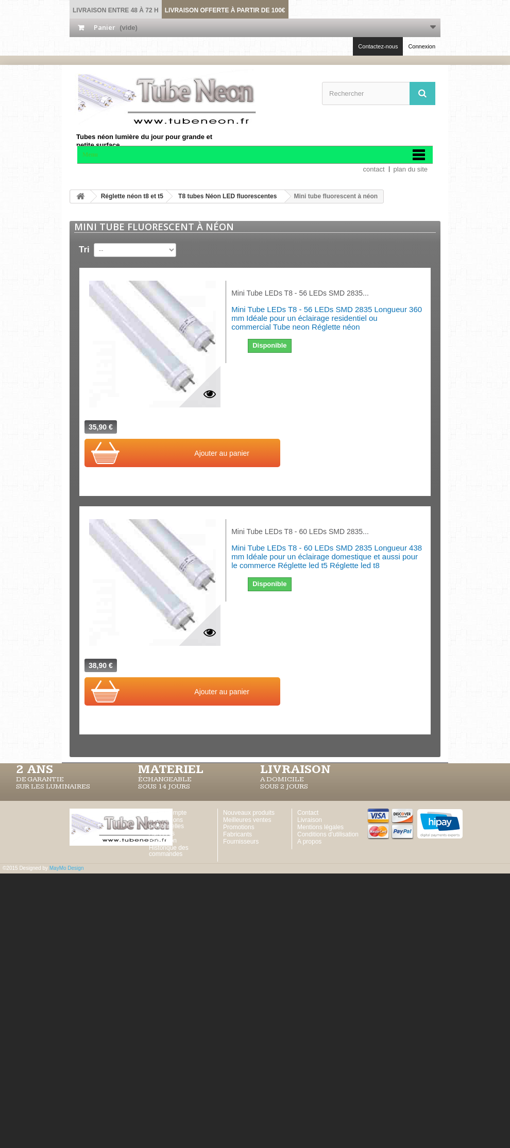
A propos (309, 841)
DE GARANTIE (40, 779)
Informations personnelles (166, 823)
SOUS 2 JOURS (284, 786)
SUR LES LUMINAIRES (53, 786)
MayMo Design (66, 868)
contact (374, 169)
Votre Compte (167, 812)
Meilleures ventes (247, 820)
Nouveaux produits (249, 812)
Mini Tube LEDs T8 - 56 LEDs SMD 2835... (300, 293)
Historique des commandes (169, 851)
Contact (307, 812)
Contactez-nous (378, 46)
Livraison (309, 820)
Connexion (421, 46)
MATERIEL (170, 769)
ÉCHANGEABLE (165, 779)
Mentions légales (320, 827)
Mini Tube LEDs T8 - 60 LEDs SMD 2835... (300, 531)
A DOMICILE (282, 779)
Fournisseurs (241, 841)
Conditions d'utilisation (328, 834)
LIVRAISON (295, 769)
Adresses (162, 833)
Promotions (238, 827)
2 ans (34, 769)
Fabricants (237, 834)
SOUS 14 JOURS (164, 786)
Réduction (163, 840)
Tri (84, 249)
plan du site (411, 169)
